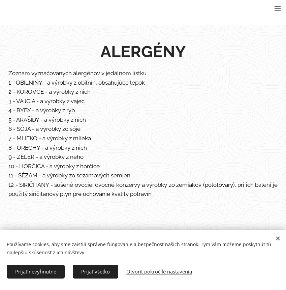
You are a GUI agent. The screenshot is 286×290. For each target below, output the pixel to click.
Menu (278, 8)
